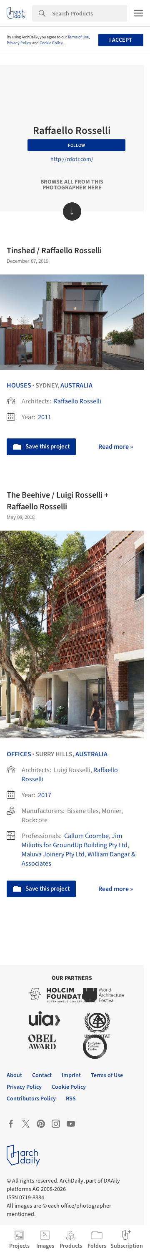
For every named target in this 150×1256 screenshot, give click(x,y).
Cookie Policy (51, 43)
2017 (44, 795)
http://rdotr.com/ (71, 159)
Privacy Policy (19, 43)
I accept (120, 40)
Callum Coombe (86, 836)
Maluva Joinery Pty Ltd (53, 854)
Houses (19, 385)
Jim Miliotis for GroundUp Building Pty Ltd (75, 840)
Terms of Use (78, 37)
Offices (19, 754)
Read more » (115, 446)
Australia (76, 385)
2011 (44, 417)
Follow (76, 145)
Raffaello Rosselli (77, 401)
